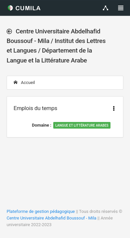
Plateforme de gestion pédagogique (41, 211)
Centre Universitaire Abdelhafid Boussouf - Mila (51, 218)
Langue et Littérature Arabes (81, 125)
